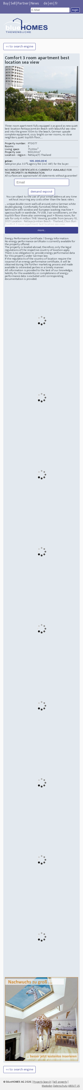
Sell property (60, 1082)
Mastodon (47, 1086)
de (45, 3)
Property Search (42, 1082)
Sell (13, 3)
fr (56, 3)
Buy (5, 3)
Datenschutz (60, 1086)
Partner (23, 3)
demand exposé (41, 191)
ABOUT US (74, 1086)
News (35, 3)
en (51, 3)
